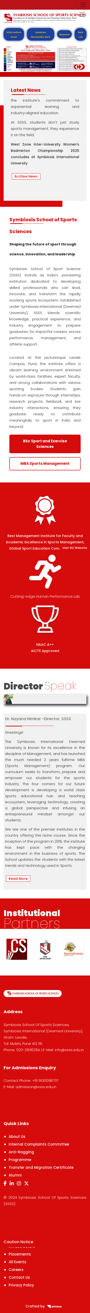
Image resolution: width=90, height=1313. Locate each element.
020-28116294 (28, 1049)
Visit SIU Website (74, 548)
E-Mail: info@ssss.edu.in (63, 1049)
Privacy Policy (21, 1285)
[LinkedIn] (12, 1183)
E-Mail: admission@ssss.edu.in (30, 1086)
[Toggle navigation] (83, 5)
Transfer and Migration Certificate (41, 1167)
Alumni (15, 1175)
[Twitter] (26, 1183)
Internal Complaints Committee (39, 1144)
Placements (20, 1254)
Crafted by (45, 1306)
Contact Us (19, 1277)
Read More (18, 878)
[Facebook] (5, 1183)
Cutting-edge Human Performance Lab (45, 596)
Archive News (26, 176)
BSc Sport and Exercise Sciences (45, 443)
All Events (17, 1261)
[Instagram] (19, 1183)
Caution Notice (18, 1242)
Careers (16, 1269)
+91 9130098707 (45, 1080)
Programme (20, 1159)
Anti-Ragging (21, 1152)
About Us (17, 1136)
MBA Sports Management (45, 463)
